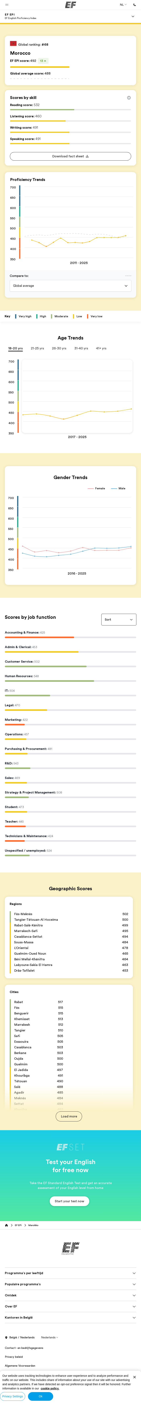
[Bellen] (134, 4)
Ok (40, 1396)
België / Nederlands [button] (20, 1341)
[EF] (70, 5)
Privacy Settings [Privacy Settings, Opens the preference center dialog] (12, 1396)
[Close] (134, 1377)
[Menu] (133, 16)
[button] (7, 5)
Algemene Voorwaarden (20, 1369)
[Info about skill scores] (129, 98)
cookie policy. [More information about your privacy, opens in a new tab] (50, 1388)
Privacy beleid (14, 1360)
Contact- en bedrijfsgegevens (24, 1352)
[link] (20, 16)
